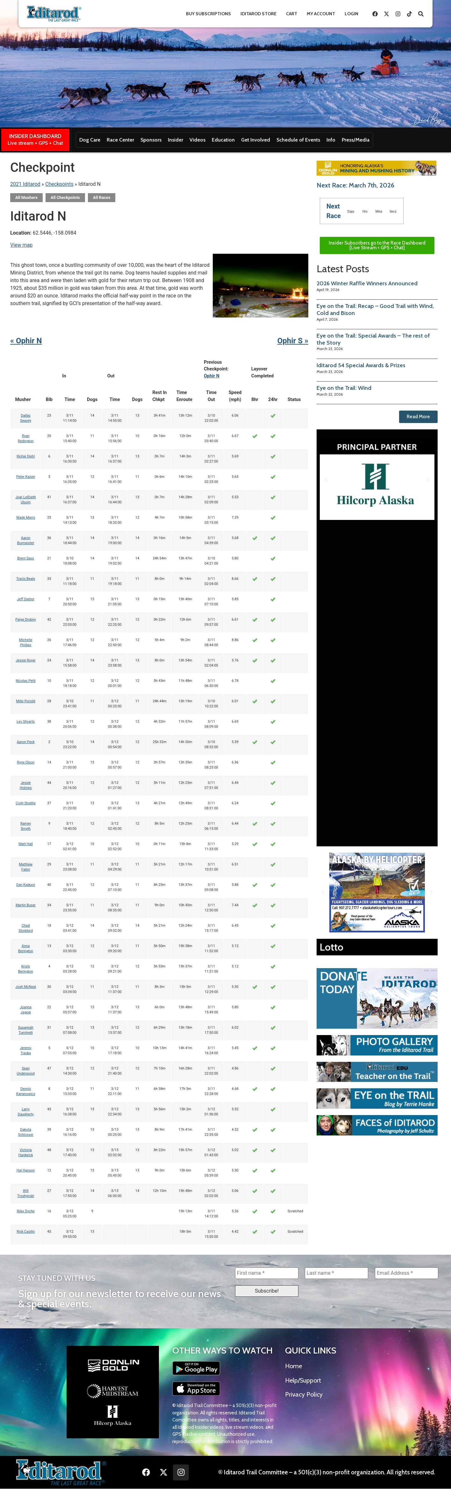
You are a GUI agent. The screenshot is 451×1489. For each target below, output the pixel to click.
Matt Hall (25, 844)
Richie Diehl (26, 456)
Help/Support (303, 1380)
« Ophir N (26, 340)
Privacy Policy (304, 1394)
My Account (321, 14)
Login (351, 14)
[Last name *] (336, 1273)
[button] (326, 480)
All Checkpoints (65, 197)
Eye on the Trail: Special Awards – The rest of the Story (373, 339)
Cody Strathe (26, 803)
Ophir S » (292, 340)
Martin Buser (26, 905)
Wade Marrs (25, 517)
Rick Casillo (26, 1232)
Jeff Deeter (25, 599)
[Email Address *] (406, 1273)
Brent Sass (25, 558)
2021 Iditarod (25, 184)
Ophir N (211, 376)
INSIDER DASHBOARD (35, 136)
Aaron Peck (26, 742)
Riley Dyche (26, 1211)
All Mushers (26, 197)
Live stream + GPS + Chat (35, 143)
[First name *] (266, 1273)
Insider (175, 140)
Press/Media (355, 140)
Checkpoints (59, 184)
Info (330, 140)
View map (21, 245)
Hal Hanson (26, 1170)
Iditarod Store (258, 14)
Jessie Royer (26, 660)
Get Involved (255, 140)
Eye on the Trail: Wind (344, 387)
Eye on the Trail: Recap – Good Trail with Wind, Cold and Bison (375, 310)
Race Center (120, 140)
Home (293, 1366)
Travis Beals (25, 579)
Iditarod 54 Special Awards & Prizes (361, 365)
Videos (197, 140)
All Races (102, 197)
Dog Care (89, 140)
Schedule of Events (298, 140)
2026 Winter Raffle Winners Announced (367, 283)
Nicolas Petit (26, 681)
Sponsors (150, 140)
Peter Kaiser (25, 477)
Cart (291, 14)
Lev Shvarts (26, 721)
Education (223, 140)
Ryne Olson (25, 762)
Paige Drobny (25, 619)
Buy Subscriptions (208, 14)
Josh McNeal (25, 987)
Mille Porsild (25, 701)
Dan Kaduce (25, 885)
